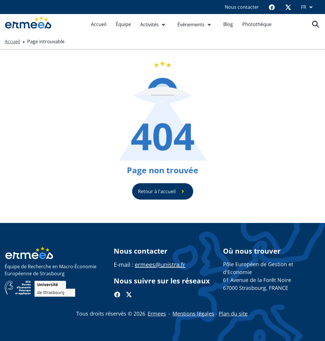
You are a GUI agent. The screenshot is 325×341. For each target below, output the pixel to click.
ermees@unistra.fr (160, 265)
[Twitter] (288, 7)
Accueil (98, 24)
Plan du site (233, 313)
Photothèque (257, 24)
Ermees (157, 313)
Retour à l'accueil (162, 191)
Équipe (123, 24)
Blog (228, 24)
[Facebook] (271, 7)
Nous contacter (242, 7)
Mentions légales (193, 313)
